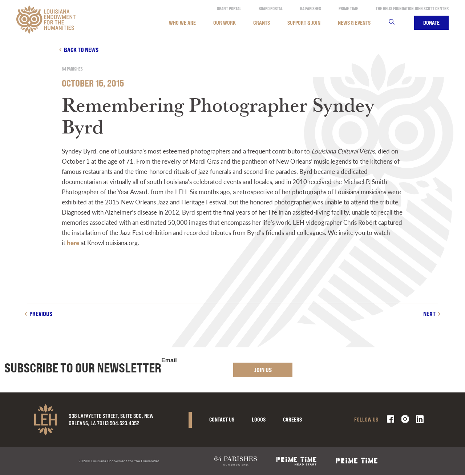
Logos (259, 419)
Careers (292, 419)
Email (169, 360)
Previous (40, 314)
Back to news (81, 49)
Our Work (224, 22)
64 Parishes (310, 8)
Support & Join (303, 22)
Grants (261, 22)
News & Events (354, 22)
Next (429, 314)
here (73, 242)
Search (396, 22)
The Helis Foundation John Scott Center (412, 8)
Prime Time (348, 8)
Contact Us (221, 419)
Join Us (263, 370)
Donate (431, 22)
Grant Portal (229, 8)
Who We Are (182, 22)
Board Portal (271, 8)
